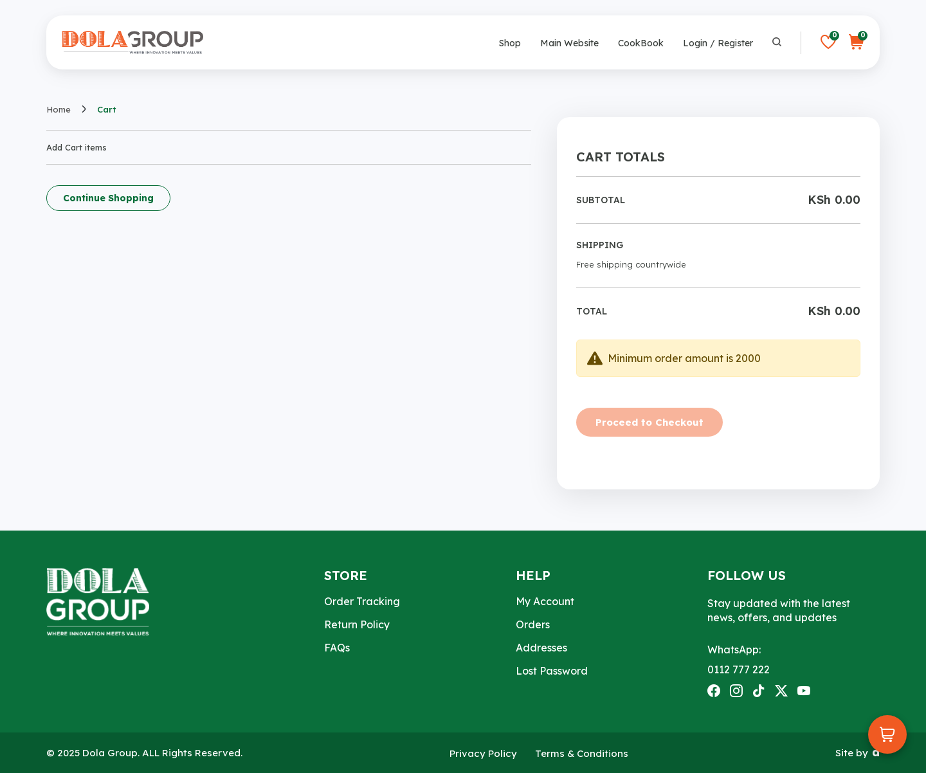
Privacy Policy (483, 753)
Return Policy (357, 624)
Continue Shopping (108, 198)
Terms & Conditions (581, 753)
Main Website (569, 43)
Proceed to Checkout (649, 422)
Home (58, 109)
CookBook (641, 43)
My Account (545, 601)
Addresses (541, 647)
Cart (106, 109)
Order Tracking (362, 601)
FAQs (337, 647)
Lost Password (552, 670)
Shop (510, 43)
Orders (533, 624)
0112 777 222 (738, 669)
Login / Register (718, 43)
